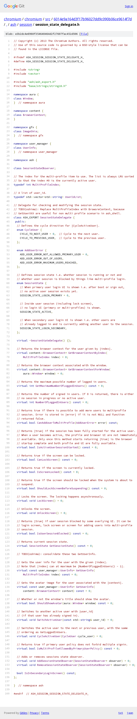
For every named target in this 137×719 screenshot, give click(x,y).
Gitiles (23, 713)
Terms (45, 713)
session (26, 24)
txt (120, 713)
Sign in (129, 6)
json (130, 713)
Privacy (34, 713)
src (47, 19)
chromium (12, 19)
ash (13, 24)
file (84, 34)
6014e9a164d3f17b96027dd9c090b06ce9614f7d (93, 19)
